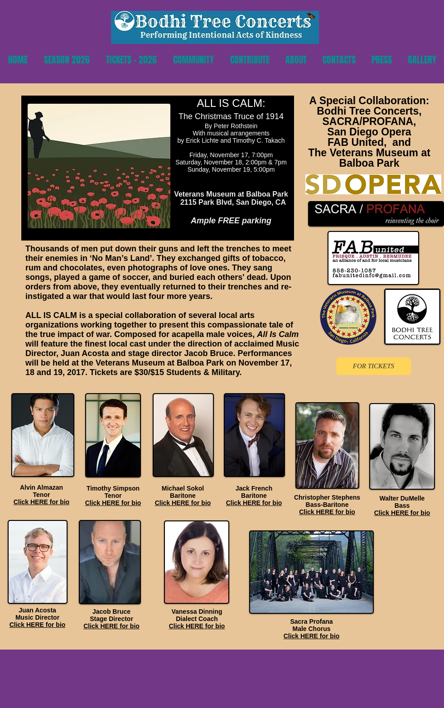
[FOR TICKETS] (373, 366)
